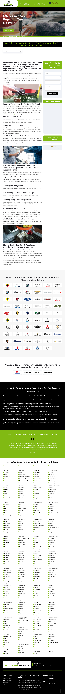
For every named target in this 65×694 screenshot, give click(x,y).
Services (8, 9)
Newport (36, 574)
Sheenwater (52, 491)
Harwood (21, 589)
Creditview (6, 642)
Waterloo (51, 608)
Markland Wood (38, 512)
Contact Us (16, 9)
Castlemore (7, 596)
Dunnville (21, 498)
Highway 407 (22, 608)
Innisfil (20, 631)
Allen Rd (6, 485)
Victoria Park (52, 593)
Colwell (6, 630)
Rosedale (51, 472)
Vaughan (51, 591)
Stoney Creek (52, 530)
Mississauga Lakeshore (39, 547)
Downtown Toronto (24, 483)
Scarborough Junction (54, 483)
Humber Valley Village (24, 620)
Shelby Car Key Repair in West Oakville (16, 36)
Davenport (6, 649)
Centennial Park (8, 598)
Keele (20, 637)
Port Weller (37, 630)
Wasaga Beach (52, 600)
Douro (20, 472)
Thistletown (52, 564)
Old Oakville (37, 585)
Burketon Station (8, 566)
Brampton (6, 547)
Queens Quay (37, 640)
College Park (7, 625)
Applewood (7, 498)
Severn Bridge (52, 489)
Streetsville (51, 538)
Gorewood (21, 572)
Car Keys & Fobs (8, 5)
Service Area (23, 9)
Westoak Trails (52, 623)
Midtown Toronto (38, 534)
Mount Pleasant (38, 559)
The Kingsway (52, 559)
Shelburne (51, 493)
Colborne (6, 623)
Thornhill (51, 570)
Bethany (6, 521)
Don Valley (21, 470)
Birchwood (6, 525)
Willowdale (51, 634)
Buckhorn (6, 564)
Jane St (21, 635)
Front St (21, 561)
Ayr (5, 506)
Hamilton (21, 587)
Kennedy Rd (22, 642)
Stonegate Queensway (54, 527)
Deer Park (6, 651)
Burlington (6, 568)
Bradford (6, 542)
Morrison (36, 553)
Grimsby (21, 578)
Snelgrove (51, 510)
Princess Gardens (38, 634)
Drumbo (21, 485)
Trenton (51, 578)
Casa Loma (6, 593)
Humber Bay (22, 615)
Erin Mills (21, 530)
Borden (6, 538)
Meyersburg (37, 527)
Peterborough (37, 610)
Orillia (35, 591)
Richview (36, 653)
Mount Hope (37, 557)
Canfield (6, 587)
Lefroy (35, 483)
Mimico (36, 542)
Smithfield (51, 506)
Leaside (36, 481)
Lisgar (35, 491)
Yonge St (51, 644)
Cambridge (6, 581)
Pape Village (37, 596)
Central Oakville (8, 602)
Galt (20, 564)
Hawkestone (22, 593)
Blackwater (7, 527)
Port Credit (36, 617)
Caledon (6, 574)
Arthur (5, 500)
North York (37, 578)
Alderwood (6, 483)
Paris (35, 598)
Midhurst (36, 530)
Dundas (21, 493)
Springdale (51, 515)
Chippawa (6, 604)
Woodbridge (52, 640)
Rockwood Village (53, 470)
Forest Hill (21, 557)
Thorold (51, 572)
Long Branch (37, 498)
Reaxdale (36, 644)
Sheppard (51, 495)
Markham (36, 510)
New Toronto (37, 568)
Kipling (36, 468)
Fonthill (21, 553)
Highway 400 (22, 602)
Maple (35, 508)
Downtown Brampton (24, 476)
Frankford (21, 559)
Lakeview (36, 476)
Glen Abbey (22, 568)
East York (21, 510)
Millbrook (36, 536)
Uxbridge (51, 589)
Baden (5, 508)
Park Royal (36, 600)
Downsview (22, 474)
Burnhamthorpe (8, 570)
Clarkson (6, 615)
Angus (5, 491)
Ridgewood (51, 466)
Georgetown (22, 566)
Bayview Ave (7, 512)
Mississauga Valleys (39, 549)
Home (3, 9)
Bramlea (6, 544)
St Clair (51, 517)
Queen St (36, 638)
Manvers (36, 506)
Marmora (36, 517)
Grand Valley (22, 574)
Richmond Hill (37, 649)
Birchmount (7, 523)
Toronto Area (52, 574)
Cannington (7, 589)
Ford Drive (21, 555)
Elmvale (21, 523)
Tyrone (51, 587)
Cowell (5, 640)
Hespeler (21, 598)
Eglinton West (22, 519)
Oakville (36, 583)
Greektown (22, 576)
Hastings (21, 591)
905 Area (6, 472)
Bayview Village (8, 515)
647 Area (6, 470)
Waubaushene (52, 610)
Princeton (36, 636)
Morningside (37, 551)
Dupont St (21, 502)
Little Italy (36, 493)
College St (6, 627)
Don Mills (21, 468)
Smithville (51, 508)
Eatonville (21, 512)
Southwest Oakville (53, 512)
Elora (20, 525)
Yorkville (51, 651)
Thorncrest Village (53, 568)
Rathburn (36, 642)
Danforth (6, 647)
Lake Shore (37, 472)
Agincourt (6, 478)
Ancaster (6, 489)
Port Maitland (37, 625)
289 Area (6, 466)
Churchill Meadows (8, 608)
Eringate (21, 534)
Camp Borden (7, 583)
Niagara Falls (37, 576)
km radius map (53, 118)
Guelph (21, 581)
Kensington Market (23, 644)
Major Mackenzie (38, 502)
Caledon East (7, 576)
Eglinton (21, 517)
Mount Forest (37, 555)
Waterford (51, 606)
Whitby (51, 630)
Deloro (6, 653)
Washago (51, 602)
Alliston (6, 487)
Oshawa (36, 593)
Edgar (20, 515)
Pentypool (36, 608)
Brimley (6, 557)
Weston (51, 625)
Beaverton (6, 519)
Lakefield (36, 474)
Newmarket (37, 572)
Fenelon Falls (22, 544)
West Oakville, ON (51, 684)
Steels (50, 523)
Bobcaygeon (7, 532)
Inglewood (21, 627)
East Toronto (22, 508)
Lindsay (36, 489)
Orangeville (37, 589)
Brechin (6, 551)
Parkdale (36, 602)
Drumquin (21, 487)
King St (21, 650)
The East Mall (52, 553)
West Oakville (52, 619)
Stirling (51, 525)
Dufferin (21, 489)
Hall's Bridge (22, 585)
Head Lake (21, 596)
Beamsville (6, 517)
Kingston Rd (37, 466)
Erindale (21, 532)
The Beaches (52, 551)
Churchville (7, 610)
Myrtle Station (37, 561)
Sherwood (51, 500)
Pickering (36, 613)
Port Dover (36, 621)
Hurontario (22, 625)
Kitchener (36, 470)
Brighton (6, 555)
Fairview (21, 540)
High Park (21, 600)
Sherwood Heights (53, 502)
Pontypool (36, 615)
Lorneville (36, 500)
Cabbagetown (7, 572)
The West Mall (52, 561)
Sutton (50, 544)
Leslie (35, 485)
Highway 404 (22, 606)
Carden (6, 591)
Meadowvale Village (39, 525)
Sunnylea (51, 542)
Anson (5, 495)
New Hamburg (37, 566)
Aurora (6, 502)
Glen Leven (22, 570)
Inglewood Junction (23, 629)
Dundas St (21, 495)
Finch (20, 549)
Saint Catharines (53, 478)
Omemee (36, 587)
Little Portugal (37, 495)
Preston (36, 632)
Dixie (20, 466)
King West (21, 652)
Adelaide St (6, 476)
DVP (20, 504)
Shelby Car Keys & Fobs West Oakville (52, 665)
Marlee (36, 515)
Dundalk (21, 491)
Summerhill (52, 540)
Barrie (5, 510)
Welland (51, 613)
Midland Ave (37, 532)
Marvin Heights (38, 519)
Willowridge (52, 636)
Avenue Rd (6, 504)
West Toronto (52, 621)
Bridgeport (7, 553)
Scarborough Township (54, 485)
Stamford (51, 519)
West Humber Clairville (54, 617)
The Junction (52, 557)
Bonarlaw (6, 536)
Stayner (51, 521)
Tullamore (51, 585)
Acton (5, 474)
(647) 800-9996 (8, 30)
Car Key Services (8, 678)
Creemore (6, 644)
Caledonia (6, 578)
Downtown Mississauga (25, 478)
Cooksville (6, 634)
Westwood (51, 627)
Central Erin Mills (8, 600)
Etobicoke (21, 536)
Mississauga (37, 544)
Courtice (6, 638)
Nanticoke (36, 564)
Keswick (21, 646)
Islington (21, 633)
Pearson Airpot (37, 604)
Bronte (6, 559)
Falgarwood (22, 542)
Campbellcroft (7, 585)
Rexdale (36, 647)
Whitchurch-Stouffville (54, 632)
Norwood (36, 581)
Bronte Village (7, 561)
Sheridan (51, 498)
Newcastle (36, 570)
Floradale (21, 551)
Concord (6, 632)
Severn (50, 487)
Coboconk (6, 619)
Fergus (21, 547)
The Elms (51, 555)
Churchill (6, 606)
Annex (5, 493)
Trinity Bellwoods (53, 583)
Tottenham (52, 576)
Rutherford (52, 476)
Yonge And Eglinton (54, 642)
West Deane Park (53, 615)
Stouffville (51, 534)
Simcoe (51, 504)
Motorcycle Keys (8, 680)
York (50, 647)
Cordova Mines (7, 636)
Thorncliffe (51, 566)
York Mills (51, 649)
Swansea (51, 549)
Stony (50, 532)
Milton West (37, 540)
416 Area (6, 468)
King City (21, 648)
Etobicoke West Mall (24, 538)
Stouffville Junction (53, 536)
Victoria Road (52, 596)
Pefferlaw (36, 606)
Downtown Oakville (23, 481)
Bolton (6, 534)
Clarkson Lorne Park (9, 617)
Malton (36, 504)
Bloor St (6, 530)
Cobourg (6, 621)
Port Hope (36, 623)
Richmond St (37, 651)
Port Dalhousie (37, 619)
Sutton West (52, 547)
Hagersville (22, 583)
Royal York (51, 474)
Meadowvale (37, 523)
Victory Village (52, 598)
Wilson (50, 638)
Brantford (6, 549)
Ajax (5, 481)
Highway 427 (22, 610)
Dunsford (21, 500)
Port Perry (36, 627)
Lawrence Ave (37, 478)
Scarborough (52, 481)
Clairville (6, 613)
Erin (20, 527)
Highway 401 (22, 604)
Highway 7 (21, 613)
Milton (35, 538)
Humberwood (22, 623)
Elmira (20, 521)
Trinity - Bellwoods (53, 581)
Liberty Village (37, 487)
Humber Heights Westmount (23, 617)
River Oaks (51, 468)
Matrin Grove (37, 521)
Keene (20, 640)
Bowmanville (7, 540)
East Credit (21, 506)
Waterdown (52, 604)
